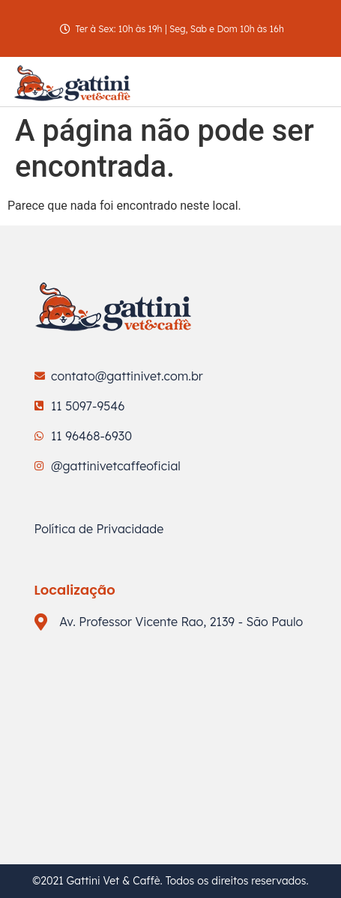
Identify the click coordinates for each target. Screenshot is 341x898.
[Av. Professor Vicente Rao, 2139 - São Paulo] (170, 728)
